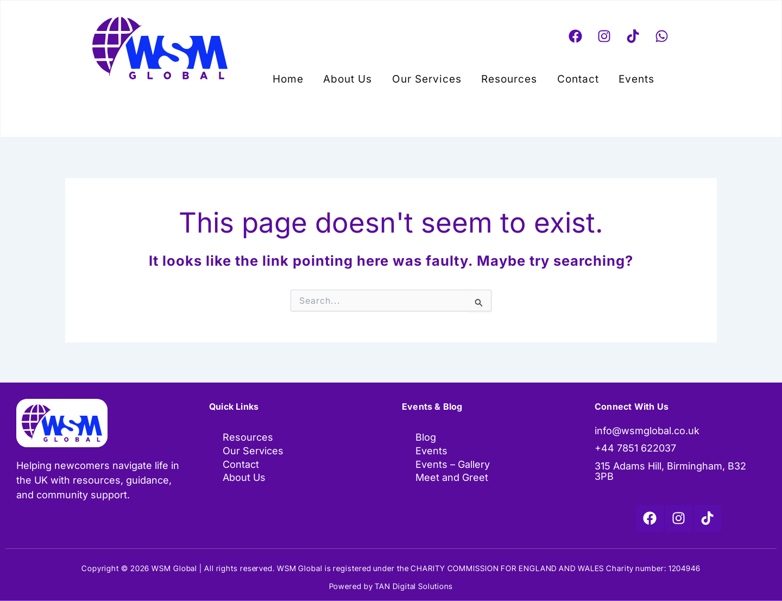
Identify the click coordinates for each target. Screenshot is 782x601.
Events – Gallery (452, 465)
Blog (425, 437)
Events (617, 76)
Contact (566, 76)
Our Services (430, 76)
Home (307, 76)
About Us (359, 76)
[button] (619, 76)
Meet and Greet (451, 479)
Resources (505, 76)
